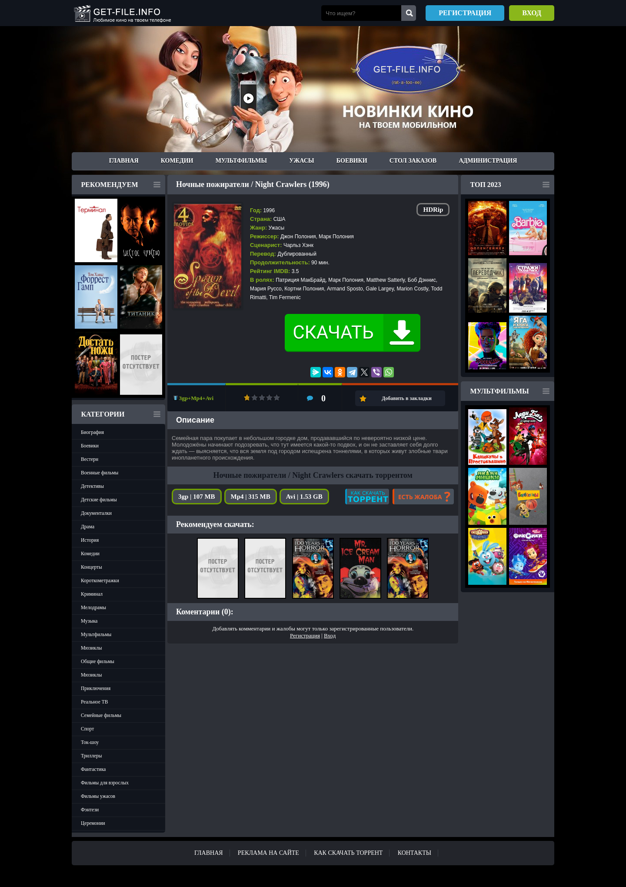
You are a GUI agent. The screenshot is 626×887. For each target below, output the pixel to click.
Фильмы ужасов (98, 796)
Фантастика (93, 769)
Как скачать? (367, 496)
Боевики (351, 160)
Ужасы (301, 160)
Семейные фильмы (101, 715)
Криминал (92, 594)
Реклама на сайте (268, 853)
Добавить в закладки (407, 398)
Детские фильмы (99, 499)
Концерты (91, 567)
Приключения (95, 688)
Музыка (89, 621)
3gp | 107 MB (196, 496)
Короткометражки (100, 580)
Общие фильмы (97, 661)
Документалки (96, 513)
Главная (124, 160)
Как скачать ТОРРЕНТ (348, 853)
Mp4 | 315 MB (250, 496)
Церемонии (93, 823)
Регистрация (465, 13)
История (90, 540)
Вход (531, 13)
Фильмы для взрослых (105, 782)
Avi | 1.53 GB (304, 496)
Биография (92, 432)
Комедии (177, 160)
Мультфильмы (241, 160)
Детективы (92, 486)
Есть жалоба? (423, 496)
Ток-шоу (90, 742)
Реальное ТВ (94, 701)
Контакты (414, 853)
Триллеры (91, 755)
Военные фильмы (99, 472)
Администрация (488, 160)
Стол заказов (413, 160)
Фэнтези (90, 809)
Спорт (87, 728)
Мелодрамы (93, 607)
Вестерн (89, 459)
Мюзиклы (91, 647)
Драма (87, 526)
